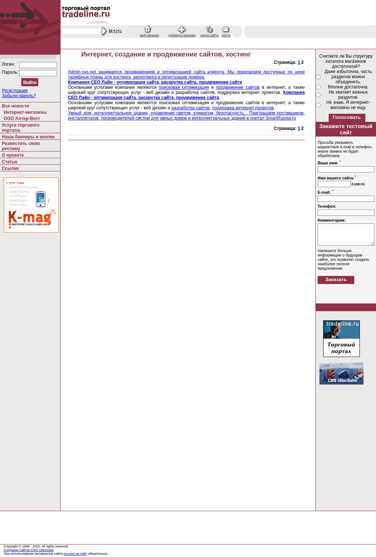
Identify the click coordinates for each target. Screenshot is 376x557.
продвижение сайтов (238, 87)
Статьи (9, 161)
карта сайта (209, 35)
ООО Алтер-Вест (22, 118)
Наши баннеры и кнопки (28, 136)
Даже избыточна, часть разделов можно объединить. (348, 76)
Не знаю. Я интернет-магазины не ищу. (348, 105)
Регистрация (15, 90)
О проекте (13, 155)
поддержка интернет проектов (243, 107)
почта (226, 35)
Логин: (9, 64)
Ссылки (10, 168)
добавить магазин (182, 35)
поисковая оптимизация (184, 87)
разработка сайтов (190, 107)
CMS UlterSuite (42, 550)
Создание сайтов (17, 550)
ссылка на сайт (75, 554)
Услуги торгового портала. (21, 128)
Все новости (15, 106)
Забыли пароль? (19, 95)
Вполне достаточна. (348, 87)
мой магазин (149, 35)
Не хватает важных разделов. (348, 95)
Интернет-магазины (25, 112)
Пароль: (10, 72)
